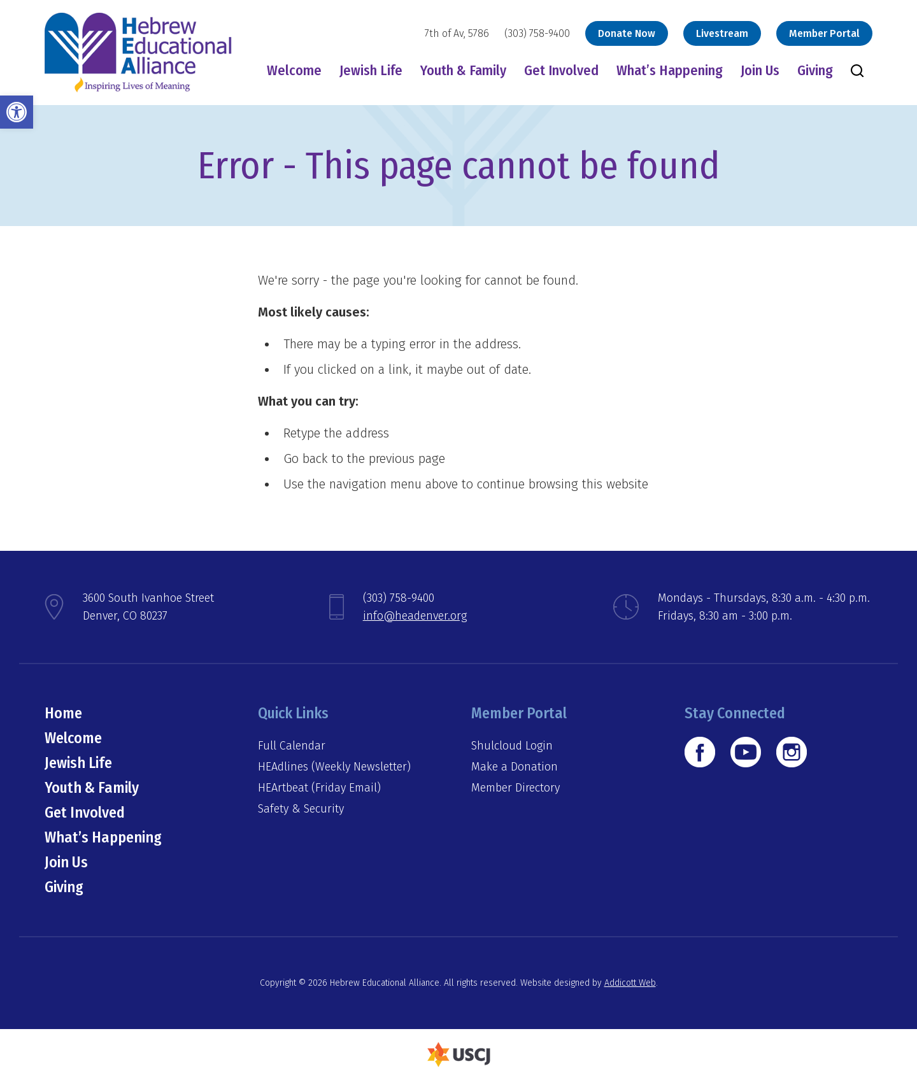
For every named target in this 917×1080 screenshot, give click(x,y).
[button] (16, 112)
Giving (815, 70)
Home (63, 713)
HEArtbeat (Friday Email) (319, 788)
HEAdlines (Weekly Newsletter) (334, 767)
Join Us (760, 70)
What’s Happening (669, 70)
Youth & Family (463, 70)
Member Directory (515, 788)
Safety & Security (301, 809)
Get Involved (561, 70)
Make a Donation (514, 767)
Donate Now (626, 33)
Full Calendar (291, 746)
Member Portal (824, 33)
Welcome (294, 70)
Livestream (722, 33)
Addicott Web (630, 982)
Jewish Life (370, 70)
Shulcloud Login (512, 746)
